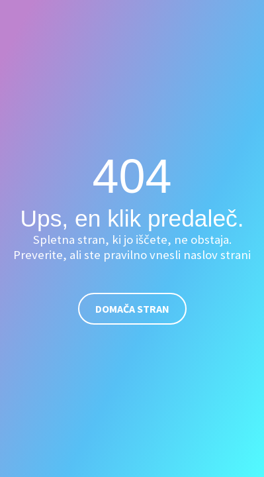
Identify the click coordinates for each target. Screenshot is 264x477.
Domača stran (132, 308)
